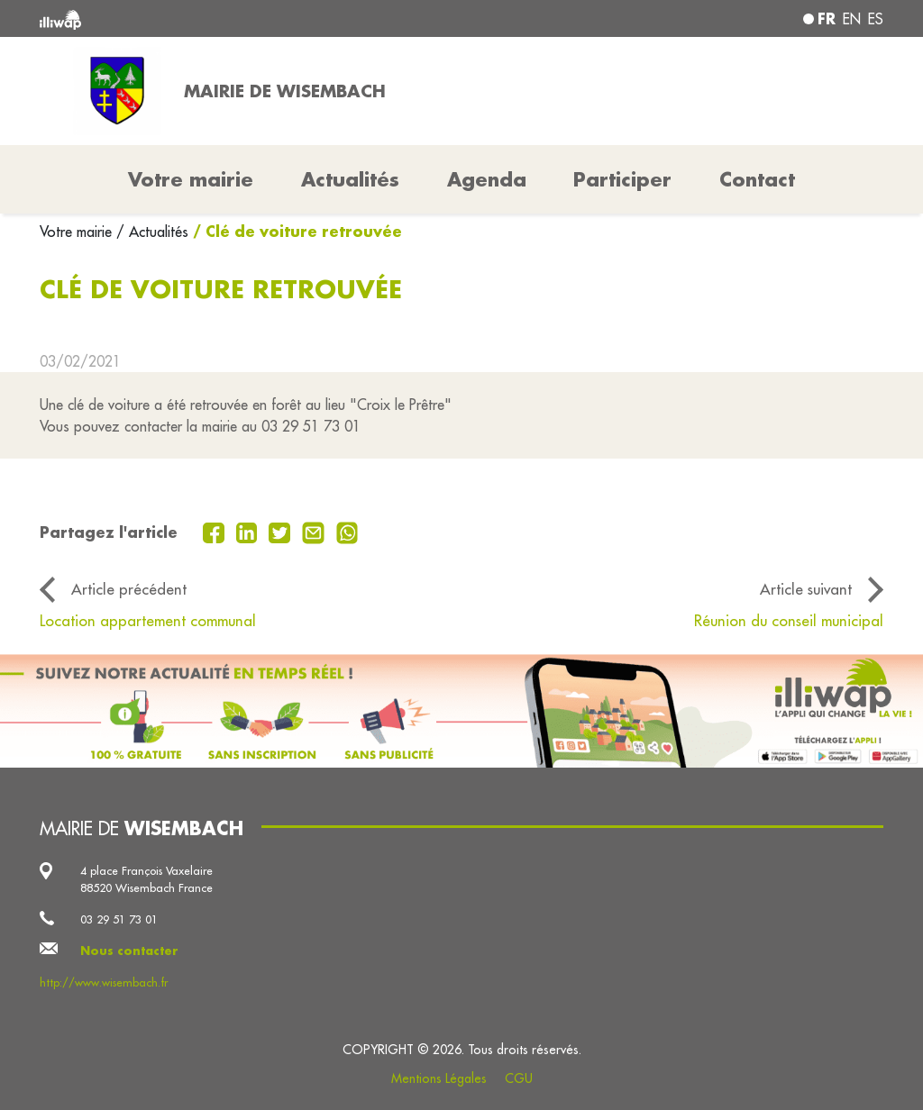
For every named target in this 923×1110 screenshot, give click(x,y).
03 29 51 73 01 (119, 919)
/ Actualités (152, 232)
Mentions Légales (439, 1078)
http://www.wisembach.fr (104, 982)
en (852, 19)
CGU (519, 1078)
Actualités (350, 179)
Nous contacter (129, 950)
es (875, 19)
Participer (622, 179)
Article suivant (806, 588)
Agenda (486, 179)
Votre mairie (78, 232)
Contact (757, 179)
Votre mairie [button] (190, 179)
